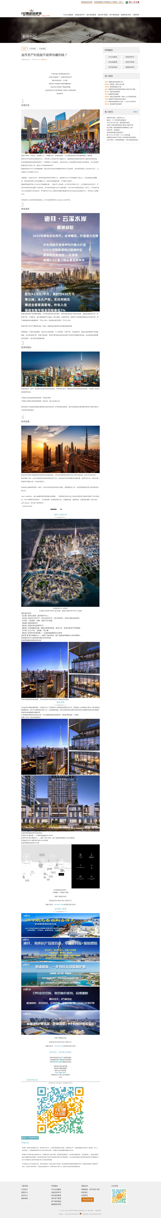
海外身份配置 (91, 15)
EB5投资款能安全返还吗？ (115, 132)
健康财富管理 (126, 15)
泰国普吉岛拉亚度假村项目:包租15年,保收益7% (122, 89)
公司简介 (24, 1189)
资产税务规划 (114, 15)
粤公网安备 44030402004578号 (90, 1214)
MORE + (135, 112)
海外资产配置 (103, 15)
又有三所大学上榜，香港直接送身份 (118, 122)
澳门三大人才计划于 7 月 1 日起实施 (118, 135)
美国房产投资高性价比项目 (115, 99)
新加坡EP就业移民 (113, 104)
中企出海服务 (68, 15)
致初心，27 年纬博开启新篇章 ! (117, 120)
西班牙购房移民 (112, 92)
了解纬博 (135, 15)
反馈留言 (84, 1195)
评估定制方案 (88, 1199)
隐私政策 (98, 1210)
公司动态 (32, 48)
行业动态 (42, 48)
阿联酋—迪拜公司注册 (114, 84)
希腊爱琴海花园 (111, 94)
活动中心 (24, 1195)
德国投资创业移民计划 (114, 82)
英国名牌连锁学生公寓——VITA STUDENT (120, 101)
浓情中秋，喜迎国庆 (113, 130)
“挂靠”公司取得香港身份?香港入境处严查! (120, 125)
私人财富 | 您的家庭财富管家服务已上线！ (120, 127)
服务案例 (24, 1198)
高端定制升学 (80, 15)
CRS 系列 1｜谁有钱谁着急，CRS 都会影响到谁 (122, 140)
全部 (24, 48)
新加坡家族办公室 (113, 87)
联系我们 (84, 1192)
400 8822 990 (95, 1189)
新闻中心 (44, 59)
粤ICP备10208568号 (71, 1214)
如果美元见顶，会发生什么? (116, 117)
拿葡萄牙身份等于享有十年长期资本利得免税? (121, 137)
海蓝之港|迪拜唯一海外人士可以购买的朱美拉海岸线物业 (125, 96)
